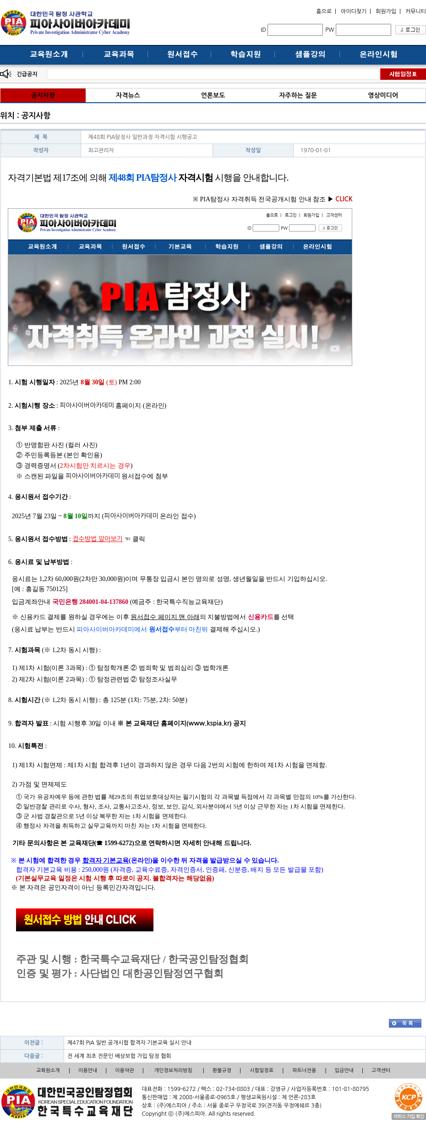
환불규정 (222, 1070)
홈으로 (324, 11)
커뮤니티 (415, 11)
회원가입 (386, 11)
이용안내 (87, 1070)
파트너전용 (305, 1070)
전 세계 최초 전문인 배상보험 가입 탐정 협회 (119, 1056)
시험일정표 (261, 1070)
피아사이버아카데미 (87, 405)
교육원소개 (48, 1070)
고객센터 (380, 1070)
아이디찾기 (353, 11)
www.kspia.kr (209, 723)
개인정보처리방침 (173, 1070)
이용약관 (124, 1070)
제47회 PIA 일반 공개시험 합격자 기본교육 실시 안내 (129, 1043)
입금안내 (344, 1070)
